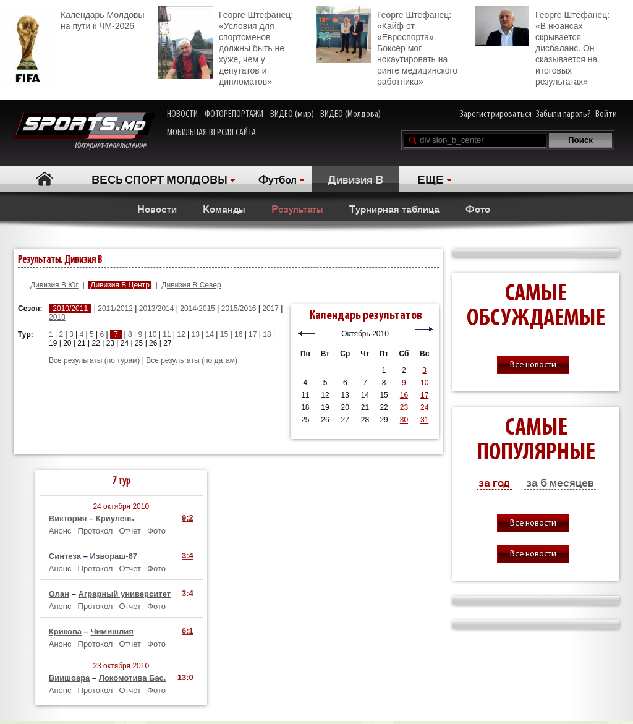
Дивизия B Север (191, 285)
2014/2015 (197, 308)
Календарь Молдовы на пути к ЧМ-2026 (72, 19)
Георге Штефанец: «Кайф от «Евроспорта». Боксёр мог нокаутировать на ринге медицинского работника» (386, 46)
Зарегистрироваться (496, 114)
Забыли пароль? (563, 114)
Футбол (277, 178)
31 (424, 419)
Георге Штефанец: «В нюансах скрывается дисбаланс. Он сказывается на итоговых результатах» (542, 46)
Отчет (130, 530)
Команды (224, 208)
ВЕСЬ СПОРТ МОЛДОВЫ (159, 178)
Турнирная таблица (394, 208)
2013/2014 (156, 308)
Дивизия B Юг (54, 285)
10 (152, 334)
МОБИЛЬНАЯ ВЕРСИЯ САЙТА (211, 133)
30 (404, 419)
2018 (57, 317)
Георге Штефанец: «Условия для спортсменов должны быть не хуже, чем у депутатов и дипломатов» (225, 46)
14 (210, 334)
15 (224, 334)
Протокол (95, 530)
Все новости (533, 365)
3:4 (187, 555)
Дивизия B (355, 178)
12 (181, 334)
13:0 (185, 677)
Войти (606, 114)
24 (424, 407)
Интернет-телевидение (83, 131)
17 (253, 334)
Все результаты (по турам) (94, 360)
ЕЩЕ (430, 178)
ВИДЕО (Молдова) (350, 114)
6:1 (187, 631)
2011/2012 (115, 308)
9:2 (187, 517)
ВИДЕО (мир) (292, 114)
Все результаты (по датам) (191, 360)
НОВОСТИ (182, 114)
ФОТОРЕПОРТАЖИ (234, 114)
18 (267, 334)
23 (404, 407)
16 (238, 334)
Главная (44, 179)
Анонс (60, 530)
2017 (270, 308)
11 (167, 334)
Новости (157, 208)
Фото (477, 208)
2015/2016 (239, 308)
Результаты (297, 208)
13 (195, 334)
